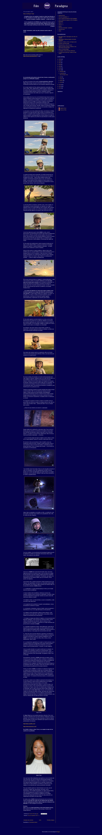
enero (61, 82)
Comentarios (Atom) (33, 822)
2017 (60, 69)
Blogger (58, 831)
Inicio (40, 820)
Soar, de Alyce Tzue (28, 13)
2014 (60, 88)
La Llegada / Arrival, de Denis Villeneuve (67, 50)
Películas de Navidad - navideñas (65, 27)
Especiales (61, 21)
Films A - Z (37, 815)
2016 (60, 84)
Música (60, 26)
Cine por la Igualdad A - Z (64, 16)
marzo (61, 78)
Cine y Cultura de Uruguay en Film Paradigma (68, 20)
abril (61, 77)
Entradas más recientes (28, 820)
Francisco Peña (63, 109)
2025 (60, 60)
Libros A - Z (61, 24)
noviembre (62, 73)
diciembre (62, 71)
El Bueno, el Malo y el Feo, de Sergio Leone (67, 41)
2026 (60, 59)
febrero (61, 80)
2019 (60, 66)
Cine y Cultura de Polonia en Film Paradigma (68, 18)
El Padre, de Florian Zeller (64, 43)
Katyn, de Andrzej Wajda (64, 49)
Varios (60, 30)
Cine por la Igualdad (31, 815)
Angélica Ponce (63, 108)
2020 (60, 64)
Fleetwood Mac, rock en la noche (65, 45)
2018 (60, 68)
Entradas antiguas (50, 820)
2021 (60, 62)
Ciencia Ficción (62, 15)
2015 (60, 86)
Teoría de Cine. (62, 29)
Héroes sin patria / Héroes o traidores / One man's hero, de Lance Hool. (67, 47)
